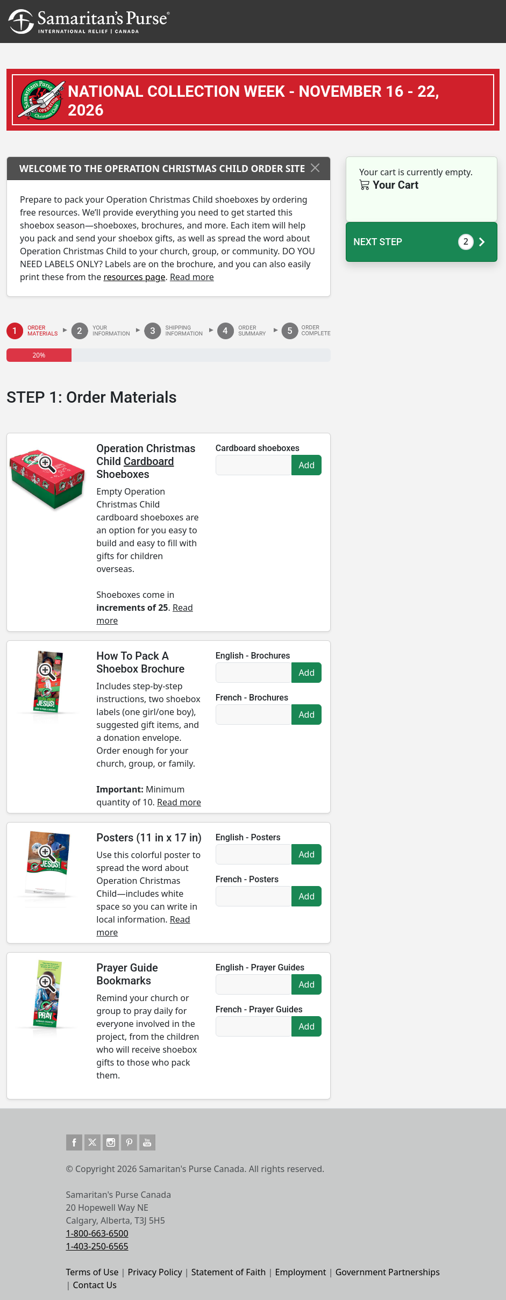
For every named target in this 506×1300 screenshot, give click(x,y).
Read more (192, 277)
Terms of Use (92, 1272)
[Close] (315, 167)
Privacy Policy (155, 1272)
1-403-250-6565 (97, 1246)
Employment (300, 1272)
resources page (134, 277)
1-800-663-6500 (97, 1233)
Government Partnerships (388, 1272)
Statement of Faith (228, 1272)
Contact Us (95, 1285)
